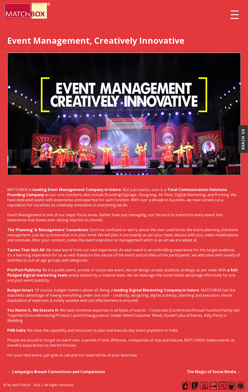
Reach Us (243, 139)
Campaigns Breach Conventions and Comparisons (56, 371)
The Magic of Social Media (214, 371)
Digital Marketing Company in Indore (164, 290)
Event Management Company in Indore (84, 189)
